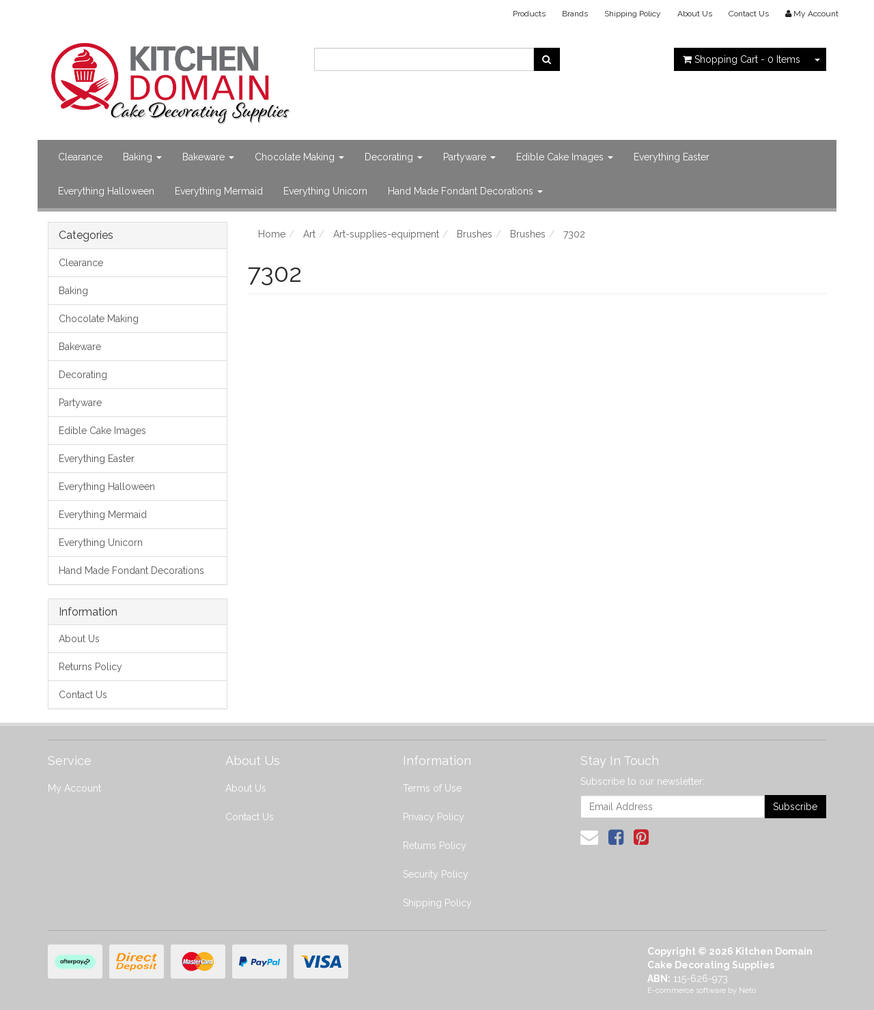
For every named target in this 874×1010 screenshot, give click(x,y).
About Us (694, 13)
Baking (142, 157)
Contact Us (749, 13)
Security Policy (435, 874)
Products (529, 13)
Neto (747, 990)
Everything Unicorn (325, 191)
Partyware (469, 157)
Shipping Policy (632, 13)
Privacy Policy (433, 816)
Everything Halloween (106, 191)
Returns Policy (90, 666)
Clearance (80, 157)
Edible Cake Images (564, 157)
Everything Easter (671, 157)
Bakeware (208, 157)
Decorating (394, 157)
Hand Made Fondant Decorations (465, 191)
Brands (575, 13)
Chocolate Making (299, 157)
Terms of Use (432, 788)
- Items (741, 59)
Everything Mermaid (219, 191)
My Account (74, 788)
